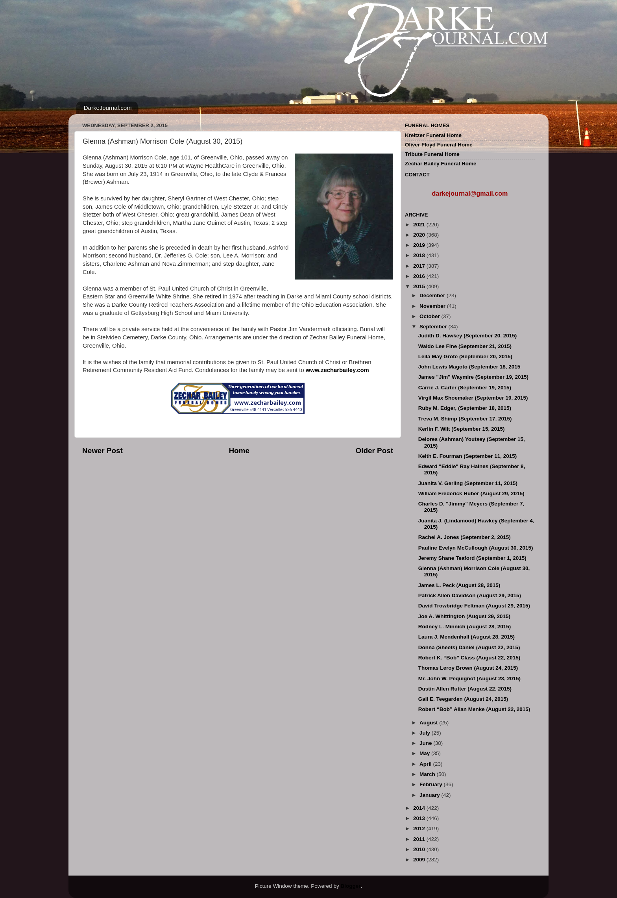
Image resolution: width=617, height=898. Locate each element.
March (428, 774)
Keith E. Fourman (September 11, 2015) (467, 456)
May (425, 753)
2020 (420, 235)
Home (239, 450)
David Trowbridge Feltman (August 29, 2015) (474, 606)
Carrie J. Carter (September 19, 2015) (464, 388)
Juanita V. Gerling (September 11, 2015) (467, 483)
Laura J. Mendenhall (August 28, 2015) (466, 637)
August (429, 723)
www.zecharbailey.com (337, 370)
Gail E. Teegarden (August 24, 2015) (463, 699)
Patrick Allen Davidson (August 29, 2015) (469, 595)
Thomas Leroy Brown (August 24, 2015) (468, 668)
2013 (420, 818)
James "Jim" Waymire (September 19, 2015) (473, 377)
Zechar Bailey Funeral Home (441, 164)
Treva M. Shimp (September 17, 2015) (465, 419)
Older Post (374, 450)
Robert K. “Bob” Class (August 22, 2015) (469, 658)
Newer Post (102, 450)
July (425, 733)
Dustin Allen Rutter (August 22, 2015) (465, 689)
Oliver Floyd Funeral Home (439, 145)
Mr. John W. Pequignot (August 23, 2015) (469, 678)
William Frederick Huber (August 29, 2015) (471, 493)
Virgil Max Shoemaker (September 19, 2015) (473, 398)
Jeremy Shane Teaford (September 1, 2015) (472, 558)
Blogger (350, 886)
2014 (420, 808)
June (426, 743)
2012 (420, 828)
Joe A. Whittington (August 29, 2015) (464, 616)
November (433, 306)
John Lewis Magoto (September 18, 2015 (469, 367)
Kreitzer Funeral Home (433, 135)
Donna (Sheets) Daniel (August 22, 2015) (469, 647)
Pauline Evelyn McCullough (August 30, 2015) (475, 548)
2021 (420, 225)
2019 (420, 245)
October (430, 316)
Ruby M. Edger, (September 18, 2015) (464, 408)
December (433, 295)
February (431, 784)
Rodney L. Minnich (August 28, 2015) (464, 627)
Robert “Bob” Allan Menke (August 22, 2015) (474, 709)
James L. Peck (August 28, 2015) (459, 585)
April (426, 764)
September (434, 327)
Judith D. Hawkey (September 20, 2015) (467, 336)
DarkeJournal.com (108, 107)
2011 (420, 839)
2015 (420, 286)
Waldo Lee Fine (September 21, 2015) (465, 346)
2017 (420, 266)
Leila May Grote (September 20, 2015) (465, 356)
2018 (420, 255)
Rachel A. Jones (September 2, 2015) (464, 537)
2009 (420, 860)
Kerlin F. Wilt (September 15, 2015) (461, 429)
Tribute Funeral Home (432, 154)
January (430, 795)
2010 (420, 849)
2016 (420, 276)
